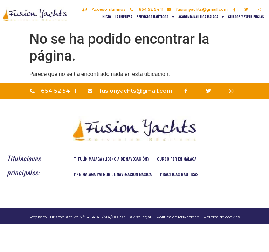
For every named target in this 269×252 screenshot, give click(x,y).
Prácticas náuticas (179, 174)
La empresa (123, 16)
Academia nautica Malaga (201, 16)
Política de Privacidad (177, 216)
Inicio (106, 16)
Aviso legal (140, 216)
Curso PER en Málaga (176, 159)
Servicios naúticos (155, 16)
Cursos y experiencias (246, 16)
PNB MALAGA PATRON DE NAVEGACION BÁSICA (113, 174)
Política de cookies (222, 216)
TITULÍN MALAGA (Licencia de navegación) (111, 159)
